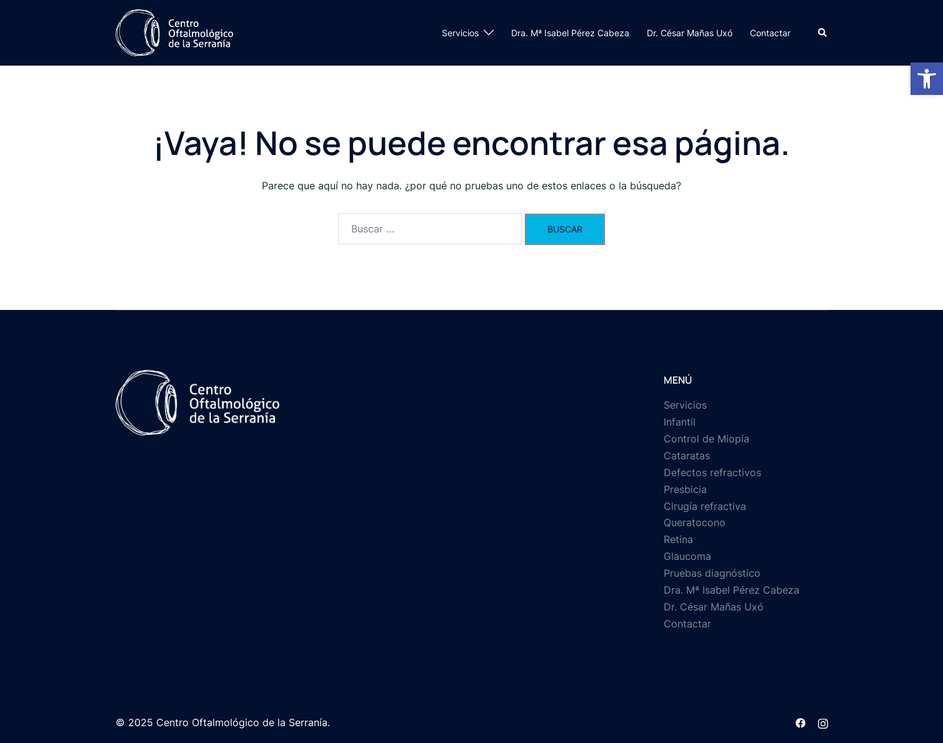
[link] (927, 78)
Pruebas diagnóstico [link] (712, 573)
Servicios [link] (460, 32)
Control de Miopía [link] (706, 438)
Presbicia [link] (685, 489)
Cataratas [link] (687, 455)
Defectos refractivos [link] (712, 472)
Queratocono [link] (695, 522)
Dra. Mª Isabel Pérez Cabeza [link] (570, 32)
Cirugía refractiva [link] (705, 506)
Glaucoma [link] (687, 556)
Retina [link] (678, 539)
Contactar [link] (770, 32)
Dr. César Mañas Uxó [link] (689, 32)
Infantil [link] (680, 422)
